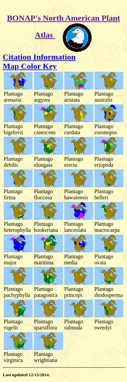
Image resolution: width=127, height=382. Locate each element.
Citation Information (39, 57)
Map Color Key (30, 66)
